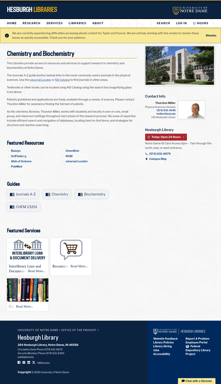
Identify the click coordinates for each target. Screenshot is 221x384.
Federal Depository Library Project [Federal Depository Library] (198, 350)
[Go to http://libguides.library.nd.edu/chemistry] (57, 194)
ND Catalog (62, 79)
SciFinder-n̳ (18, 156)
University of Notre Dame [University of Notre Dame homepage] (38, 330)
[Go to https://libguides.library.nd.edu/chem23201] (23, 207)
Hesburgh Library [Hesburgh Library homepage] (38, 337)
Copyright (24, 372)
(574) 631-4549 (166, 110)
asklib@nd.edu (26, 357)
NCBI (69, 156)
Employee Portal (196, 342)
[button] (27, 257)
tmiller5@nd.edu (166, 113)
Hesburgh (32, 9)
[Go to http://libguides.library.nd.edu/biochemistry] (91, 194)
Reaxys (16, 150)
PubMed (16, 166)
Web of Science (21, 161)
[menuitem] (12, 23)
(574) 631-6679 (160, 153)
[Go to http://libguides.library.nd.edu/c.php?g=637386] (23, 194)
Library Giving (162, 346)
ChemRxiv (72, 150)
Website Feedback (165, 338)
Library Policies (163, 342)
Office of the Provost (78, 330)
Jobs (156, 350)
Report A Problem (197, 338)
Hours (202, 23)
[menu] (58, 23)
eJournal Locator (40, 79)
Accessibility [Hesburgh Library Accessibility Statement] (161, 354)
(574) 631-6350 (55, 353)
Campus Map (158, 159)
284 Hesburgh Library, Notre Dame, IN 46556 (48, 345)
